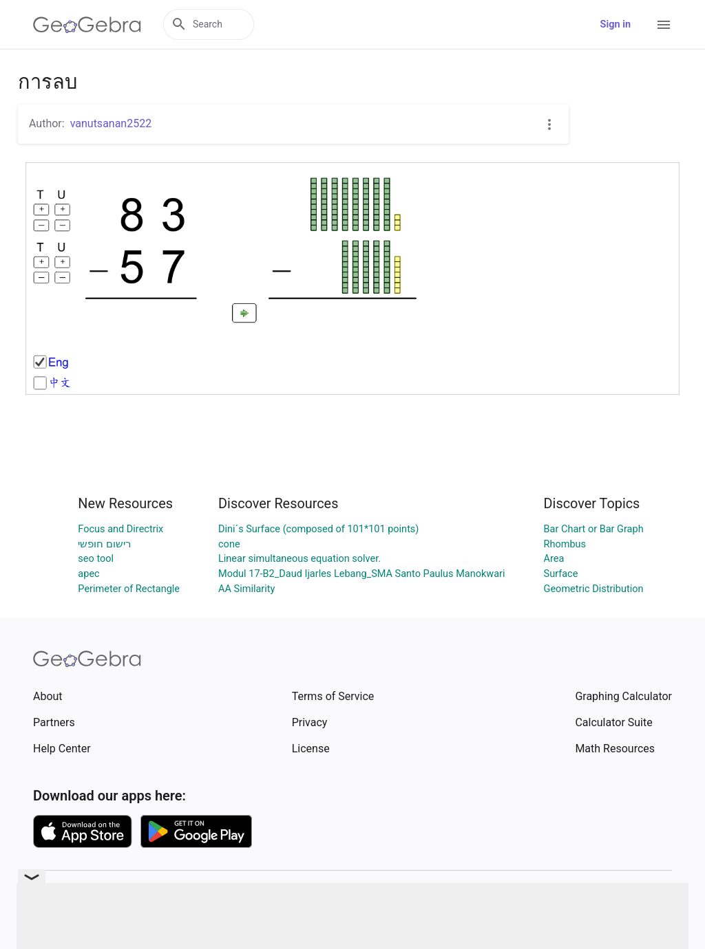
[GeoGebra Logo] (87, 25)
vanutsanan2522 (111, 123)
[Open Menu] (663, 25)
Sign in (615, 24)
